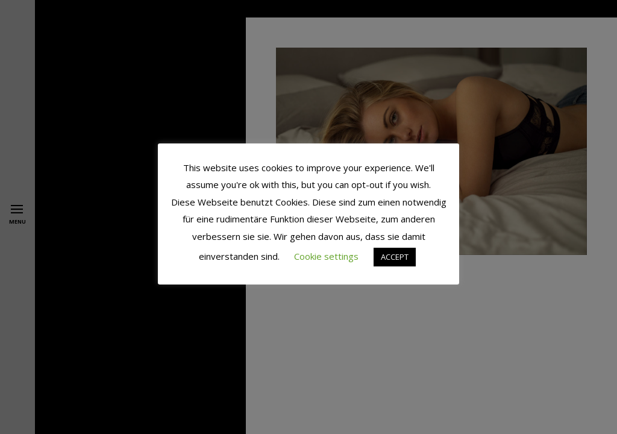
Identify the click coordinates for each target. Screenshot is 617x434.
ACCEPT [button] (395, 256)
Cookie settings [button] (326, 256)
